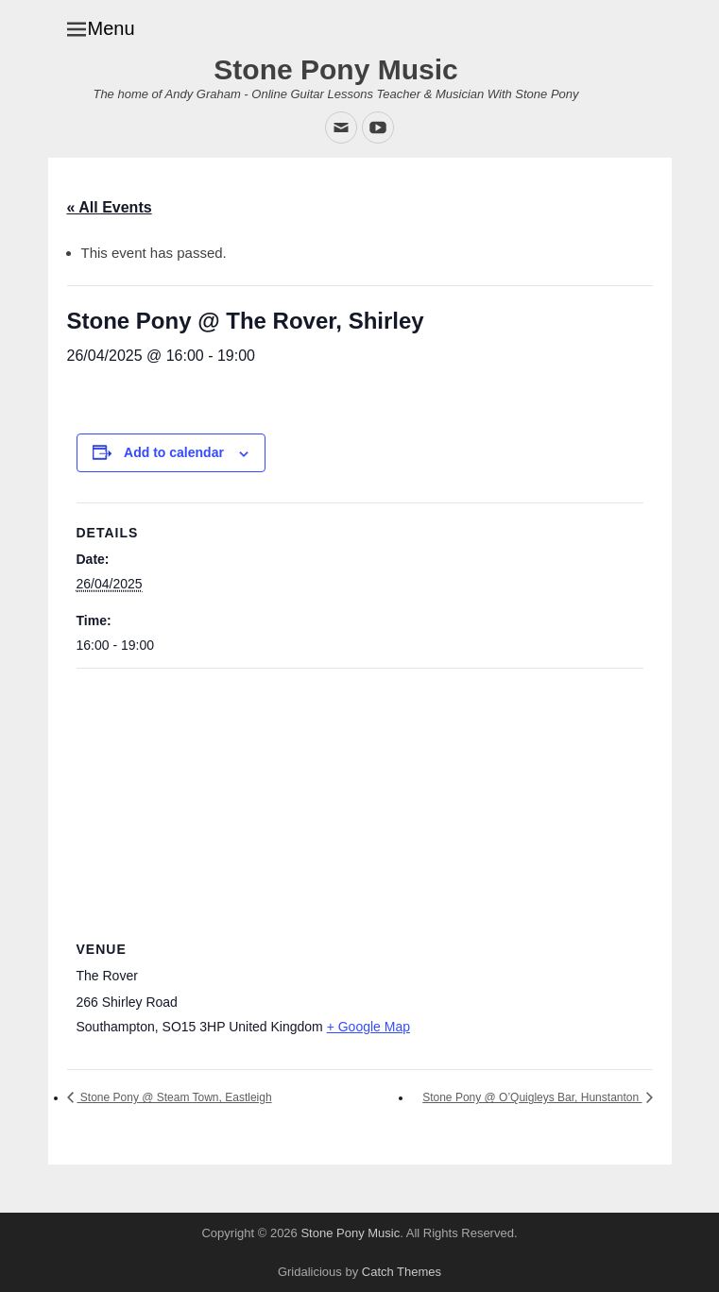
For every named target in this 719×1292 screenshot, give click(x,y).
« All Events (109, 207)
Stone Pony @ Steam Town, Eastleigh (174, 1097)
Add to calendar (174, 452)
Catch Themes (401, 1272)
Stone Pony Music (335, 69)
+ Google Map (368, 1026)
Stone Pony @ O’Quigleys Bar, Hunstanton (532, 1097)
